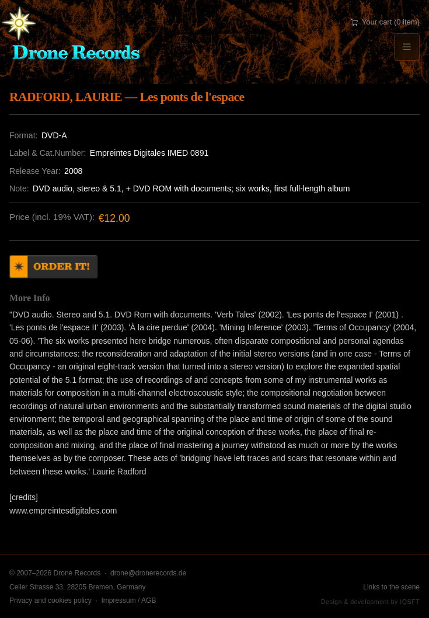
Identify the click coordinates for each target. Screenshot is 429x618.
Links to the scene (391, 587)
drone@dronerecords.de (148, 573)
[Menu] (407, 47)
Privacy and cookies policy (50, 600)
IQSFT (410, 601)
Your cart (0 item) (385, 22)
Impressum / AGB (128, 600)
